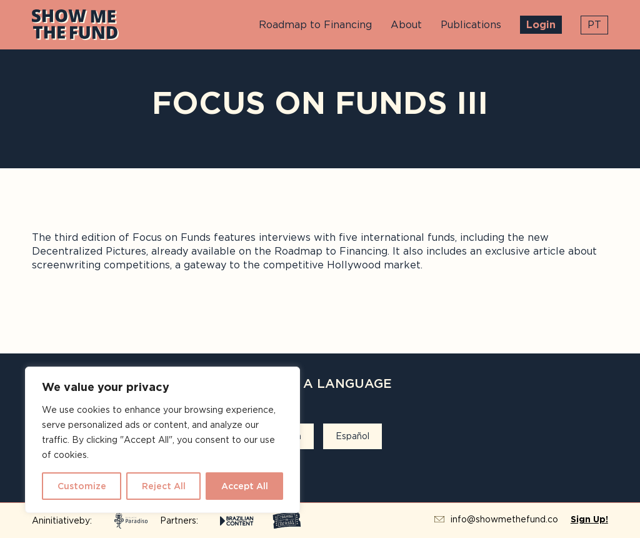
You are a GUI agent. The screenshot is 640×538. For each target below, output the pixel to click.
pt (594, 25)
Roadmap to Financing (315, 25)
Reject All (164, 486)
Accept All (244, 486)
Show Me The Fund (75, 24)
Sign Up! (589, 519)
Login (541, 25)
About (406, 25)
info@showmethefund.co (504, 519)
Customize (82, 486)
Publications (471, 25)
